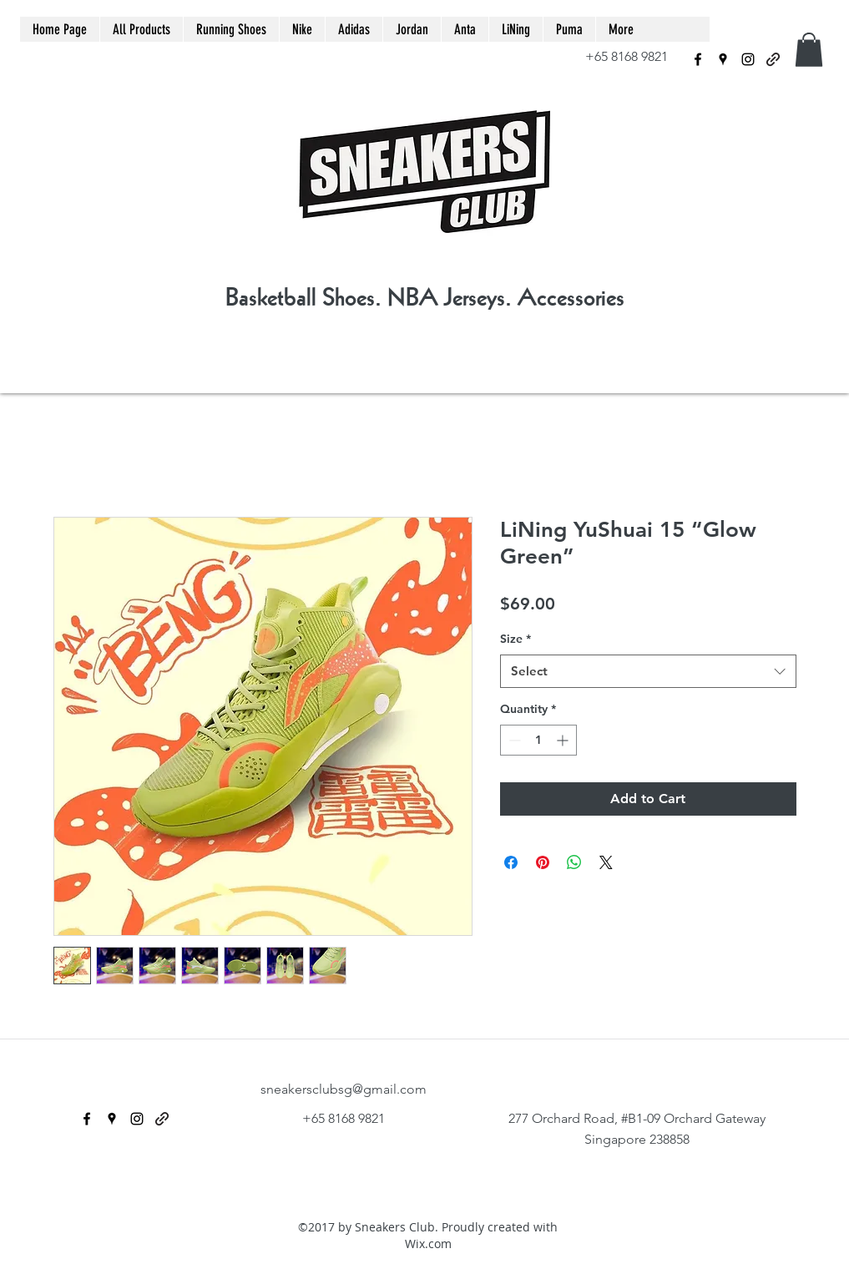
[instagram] (748, 59)
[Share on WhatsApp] (574, 862)
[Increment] (563, 740)
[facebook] (698, 59)
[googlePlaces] (723, 59)
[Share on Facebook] (511, 862)
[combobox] (648, 672)
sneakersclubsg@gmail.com (343, 1089)
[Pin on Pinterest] (543, 862)
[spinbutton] (538, 740)
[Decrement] (513, 740)
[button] (809, 50)
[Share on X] (606, 862)
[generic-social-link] (773, 59)
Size (515, 638)
